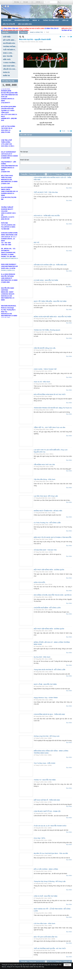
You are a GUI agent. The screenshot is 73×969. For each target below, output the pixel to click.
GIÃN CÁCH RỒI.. (40, 582)
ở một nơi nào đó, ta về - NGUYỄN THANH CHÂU (50, 826)
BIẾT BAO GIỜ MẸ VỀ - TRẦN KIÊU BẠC (47, 800)
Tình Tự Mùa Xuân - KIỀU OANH (44, 763)
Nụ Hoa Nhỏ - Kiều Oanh (42, 657)
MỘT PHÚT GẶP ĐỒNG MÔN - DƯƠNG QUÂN (49, 569)
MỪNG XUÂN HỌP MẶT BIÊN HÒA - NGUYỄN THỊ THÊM (52, 316)
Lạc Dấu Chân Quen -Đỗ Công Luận (46, 496)
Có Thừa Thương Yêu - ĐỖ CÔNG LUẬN (47, 522)
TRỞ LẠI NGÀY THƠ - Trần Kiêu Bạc (46, 192)
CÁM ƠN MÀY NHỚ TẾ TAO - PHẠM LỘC (47, 811)
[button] (36, 20)
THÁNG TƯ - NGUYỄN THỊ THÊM (45, 780)
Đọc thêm (69, 188)
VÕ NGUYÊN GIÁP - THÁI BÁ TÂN (45, 550)
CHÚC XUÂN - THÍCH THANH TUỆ (45, 369)
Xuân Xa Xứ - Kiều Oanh (42, 382)
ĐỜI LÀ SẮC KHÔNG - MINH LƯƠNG (46, 869)
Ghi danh (25, 2)
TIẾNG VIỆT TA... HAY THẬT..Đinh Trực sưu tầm (49, 427)
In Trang (20, 131)
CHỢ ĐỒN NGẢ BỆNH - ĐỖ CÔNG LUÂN (47, 607)
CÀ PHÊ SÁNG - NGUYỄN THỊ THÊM (46, 280)
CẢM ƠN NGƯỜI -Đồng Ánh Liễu (44, 348)
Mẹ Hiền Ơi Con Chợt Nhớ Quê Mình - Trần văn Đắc (51, 853)
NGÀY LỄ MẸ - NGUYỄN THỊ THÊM (45, 684)
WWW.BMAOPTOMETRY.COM (10, 264)
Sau (68, 36)
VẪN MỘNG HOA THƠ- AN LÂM (44, 464)
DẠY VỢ (36, 242)
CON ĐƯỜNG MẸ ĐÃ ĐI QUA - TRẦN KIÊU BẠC (49, 714)
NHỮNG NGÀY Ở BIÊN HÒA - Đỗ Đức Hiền (48, 511)
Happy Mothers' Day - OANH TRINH (46, 697)
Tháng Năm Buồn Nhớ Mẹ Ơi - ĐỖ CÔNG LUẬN (49, 669)
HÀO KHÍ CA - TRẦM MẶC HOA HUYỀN (47, 215)
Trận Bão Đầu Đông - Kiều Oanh (44, 479)
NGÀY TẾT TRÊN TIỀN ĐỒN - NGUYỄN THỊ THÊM (50, 301)
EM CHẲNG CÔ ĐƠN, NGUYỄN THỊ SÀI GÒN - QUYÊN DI (52, 595)
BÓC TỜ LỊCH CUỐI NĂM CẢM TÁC (45, 937)
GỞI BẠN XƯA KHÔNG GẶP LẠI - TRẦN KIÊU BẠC (50, 265)
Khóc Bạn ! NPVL (39, 838)
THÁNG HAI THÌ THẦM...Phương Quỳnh (47, 330)
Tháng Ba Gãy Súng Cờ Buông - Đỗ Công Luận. (50, 881)
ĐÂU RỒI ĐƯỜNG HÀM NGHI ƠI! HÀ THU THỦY (50, 394)
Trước (63, 36)
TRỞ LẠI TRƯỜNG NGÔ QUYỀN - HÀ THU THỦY (50, 948)
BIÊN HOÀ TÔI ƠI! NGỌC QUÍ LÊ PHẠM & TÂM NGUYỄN (52, 537)
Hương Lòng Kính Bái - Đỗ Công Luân (46, 736)
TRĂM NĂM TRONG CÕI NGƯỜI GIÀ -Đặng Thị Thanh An (53, 408)
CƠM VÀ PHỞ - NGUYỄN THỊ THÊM (45, 896)
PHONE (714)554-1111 (8, 275)
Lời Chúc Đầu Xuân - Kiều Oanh (44, 923)
